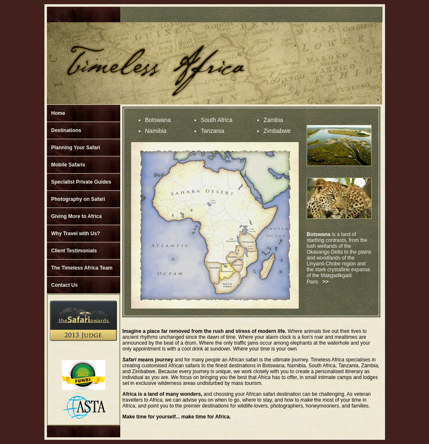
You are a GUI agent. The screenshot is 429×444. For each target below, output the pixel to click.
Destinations (66, 130)
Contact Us (64, 285)
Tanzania (212, 130)
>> (325, 281)
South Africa (217, 120)
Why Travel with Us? (75, 233)
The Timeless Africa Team (82, 268)
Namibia (155, 130)
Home (58, 113)
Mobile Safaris (68, 165)
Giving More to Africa (76, 216)
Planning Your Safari (75, 148)
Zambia (273, 120)
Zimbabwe (277, 130)
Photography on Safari (78, 199)
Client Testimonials (74, 251)
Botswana (158, 120)
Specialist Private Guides (81, 182)
